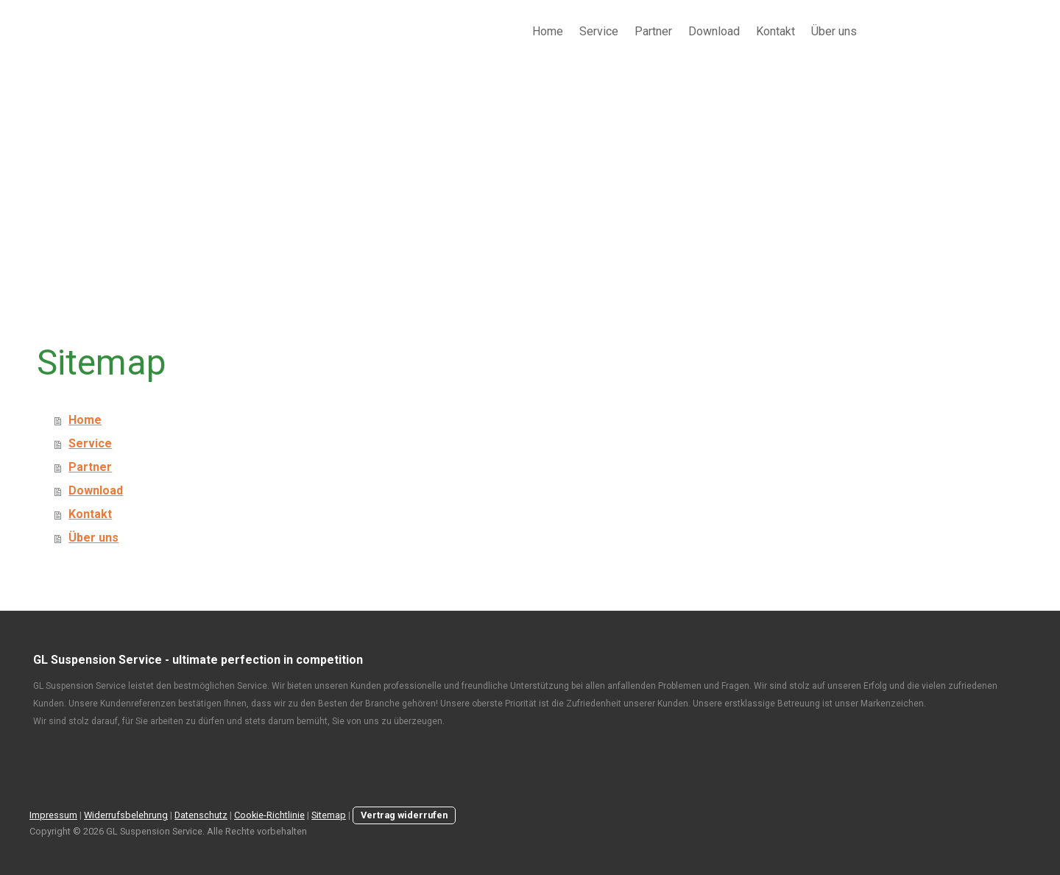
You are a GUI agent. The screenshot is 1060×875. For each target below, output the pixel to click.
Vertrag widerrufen (404, 815)
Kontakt (775, 31)
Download (714, 31)
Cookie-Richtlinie (269, 815)
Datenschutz (200, 815)
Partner (653, 31)
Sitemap (328, 815)
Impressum (53, 815)
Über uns (834, 31)
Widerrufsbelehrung (126, 815)
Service (598, 31)
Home (547, 31)
